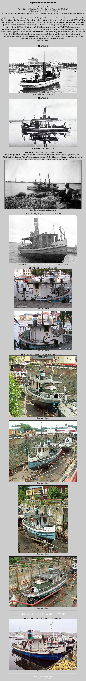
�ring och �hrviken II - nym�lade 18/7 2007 (43, 614)
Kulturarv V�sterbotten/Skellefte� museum (41, 264)
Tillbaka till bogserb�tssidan (43, 676)
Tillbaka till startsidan (42, 678)
